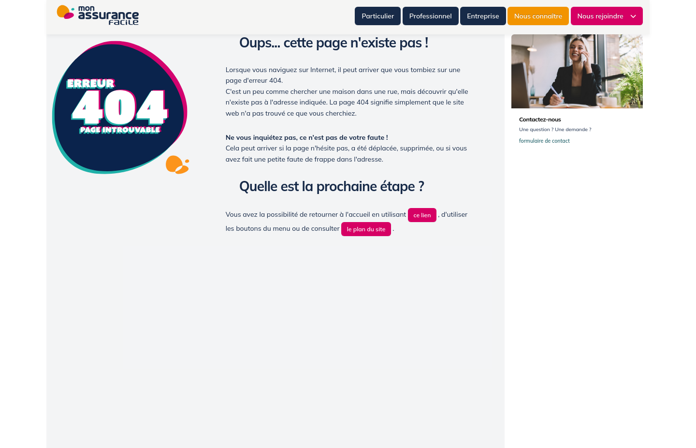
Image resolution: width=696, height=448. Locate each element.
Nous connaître (538, 16)
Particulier (378, 16)
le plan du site (366, 229)
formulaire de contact (546, 141)
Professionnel (430, 16)
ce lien (422, 215)
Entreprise (483, 16)
